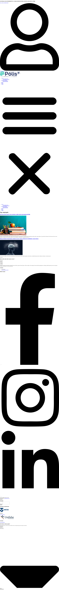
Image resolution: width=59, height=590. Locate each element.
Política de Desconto (5, 81)
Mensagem (1, 504)
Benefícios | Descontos (4, 80)
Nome (1, 260)
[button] (29, 144)
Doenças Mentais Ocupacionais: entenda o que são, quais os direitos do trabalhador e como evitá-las (19, 238)
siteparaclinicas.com (6, 498)
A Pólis (2, 84)
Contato (2, 83)
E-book (2, 82)
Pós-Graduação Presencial (6, 79)
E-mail (1, 261)
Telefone (1, 500)
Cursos (2, 204)
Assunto (1, 501)
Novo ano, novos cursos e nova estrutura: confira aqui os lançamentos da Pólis (15, 214)
